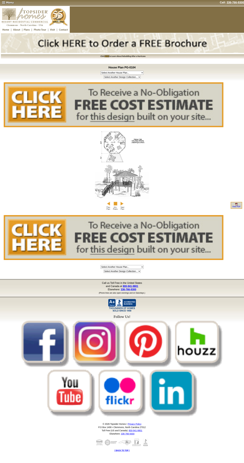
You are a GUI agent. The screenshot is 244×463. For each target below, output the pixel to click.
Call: (232, 2)
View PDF (236, 205)
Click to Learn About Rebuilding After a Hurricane (122, 56)
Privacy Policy (134, 424)
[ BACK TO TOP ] (122, 450)
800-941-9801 (130, 286)
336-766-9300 (128, 289)
